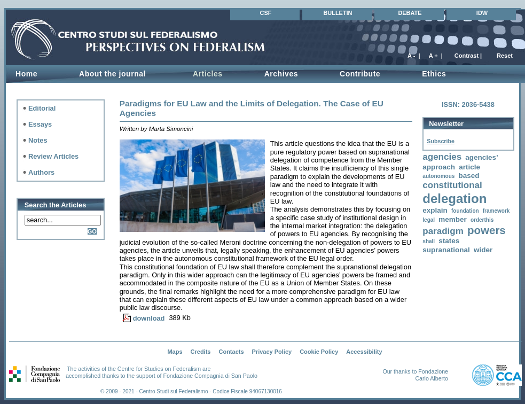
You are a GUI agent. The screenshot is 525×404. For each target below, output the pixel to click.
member (452, 219)
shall (428, 241)
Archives (281, 73)
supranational (446, 250)
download (149, 318)
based (468, 176)
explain (435, 210)
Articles (208, 73)
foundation (465, 211)
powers (486, 230)
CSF (266, 13)
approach (438, 167)
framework (496, 211)
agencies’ (481, 157)
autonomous (438, 176)
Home (26, 73)
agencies (441, 157)
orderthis (482, 220)
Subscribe (441, 141)
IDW (482, 13)
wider (483, 250)
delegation (454, 198)
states (448, 241)
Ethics (434, 73)
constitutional (452, 185)
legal (428, 220)
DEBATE (409, 13)
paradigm (443, 231)
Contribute (360, 73)
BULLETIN (337, 13)
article (469, 167)
